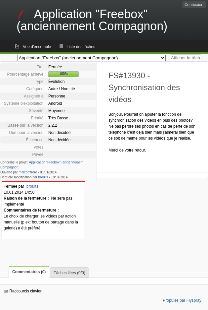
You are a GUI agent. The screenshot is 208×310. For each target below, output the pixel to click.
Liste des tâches (80, 46)
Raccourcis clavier (23, 291)
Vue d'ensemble (37, 46)
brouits (43, 177)
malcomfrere (28, 172)
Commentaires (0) (29, 272)
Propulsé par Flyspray (182, 300)
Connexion (194, 4)
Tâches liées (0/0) (69, 273)
